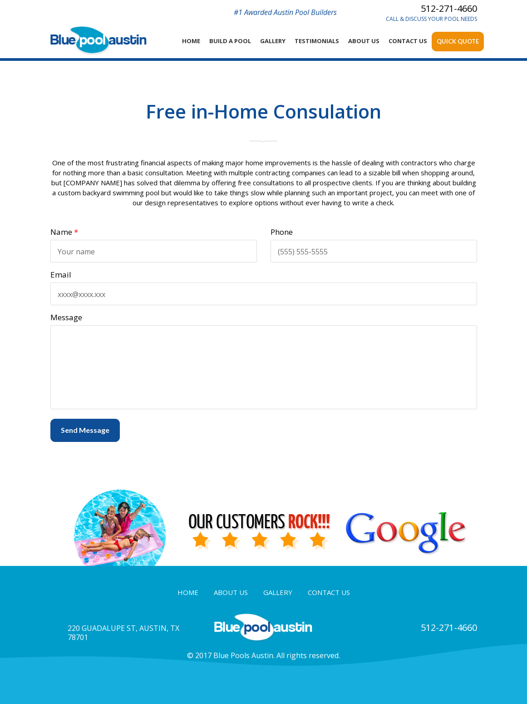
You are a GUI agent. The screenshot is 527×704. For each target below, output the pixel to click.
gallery (277, 592)
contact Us (408, 41)
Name (64, 232)
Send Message (85, 430)
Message (66, 317)
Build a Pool (230, 41)
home (191, 41)
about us (231, 592)
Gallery (273, 41)
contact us (329, 592)
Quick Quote (458, 41)
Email (60, 274)
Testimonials (317, 41)
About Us (363, 41)
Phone (282, 232)
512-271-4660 (449, 8)
